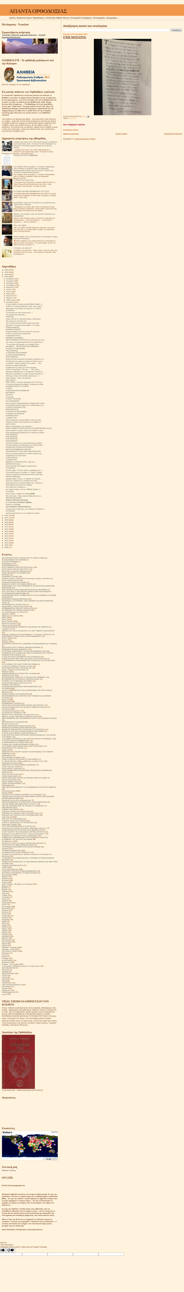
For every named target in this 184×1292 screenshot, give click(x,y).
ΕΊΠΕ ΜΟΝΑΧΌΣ (74, 37)
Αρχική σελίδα (121, 134)
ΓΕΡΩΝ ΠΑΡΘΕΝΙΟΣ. (13, 476)
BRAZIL (5, 890)
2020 (6, 520)
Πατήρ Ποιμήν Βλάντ (9, 780)
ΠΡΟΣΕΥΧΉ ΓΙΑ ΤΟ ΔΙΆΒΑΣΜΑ (26, 155)
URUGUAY (6, 979)
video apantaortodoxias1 (11, 985)
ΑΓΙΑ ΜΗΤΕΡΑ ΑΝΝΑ (10, 562)
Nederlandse (6, 940)
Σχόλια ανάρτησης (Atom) (84, 139)
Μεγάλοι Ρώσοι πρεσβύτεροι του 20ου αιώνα (18, 714)
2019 (6, 522)
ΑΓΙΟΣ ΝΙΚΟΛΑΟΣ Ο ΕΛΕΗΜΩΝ (14, 573)
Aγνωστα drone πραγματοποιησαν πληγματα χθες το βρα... (26, 403)
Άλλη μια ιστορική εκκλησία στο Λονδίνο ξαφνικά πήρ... (24, 453)
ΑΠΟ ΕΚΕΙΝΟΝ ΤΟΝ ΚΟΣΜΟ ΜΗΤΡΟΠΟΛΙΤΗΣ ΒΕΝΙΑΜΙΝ (24, 590)
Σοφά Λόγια (72, 118)
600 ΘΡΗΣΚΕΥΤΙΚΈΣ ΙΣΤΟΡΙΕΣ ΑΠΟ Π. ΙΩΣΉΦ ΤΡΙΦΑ (23, 558)
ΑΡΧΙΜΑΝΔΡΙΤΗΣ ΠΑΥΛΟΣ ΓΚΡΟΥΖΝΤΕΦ (18, 608)
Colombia (5, 897)
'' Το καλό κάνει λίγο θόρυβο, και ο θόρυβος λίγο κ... (23, 344)
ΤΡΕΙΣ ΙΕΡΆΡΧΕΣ (12, 351)
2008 (6, 547)
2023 (6, 276)
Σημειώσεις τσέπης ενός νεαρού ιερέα (16, 811)
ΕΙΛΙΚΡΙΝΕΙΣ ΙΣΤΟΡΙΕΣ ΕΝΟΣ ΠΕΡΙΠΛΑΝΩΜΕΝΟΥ (21, 636)
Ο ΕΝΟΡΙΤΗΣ (10, 468)
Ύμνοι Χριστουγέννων (10, 869)
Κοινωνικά (5, 709)
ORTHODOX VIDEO (9, 951)
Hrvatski (5, 917)
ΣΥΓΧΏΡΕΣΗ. (10, 511)
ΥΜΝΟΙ (4, 867)
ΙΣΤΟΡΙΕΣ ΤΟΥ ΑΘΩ (9, 685)
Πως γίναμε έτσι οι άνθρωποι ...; (16, 487)
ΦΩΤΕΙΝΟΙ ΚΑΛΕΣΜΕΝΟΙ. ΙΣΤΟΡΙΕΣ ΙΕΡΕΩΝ (19, 873)
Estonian (5, 912)
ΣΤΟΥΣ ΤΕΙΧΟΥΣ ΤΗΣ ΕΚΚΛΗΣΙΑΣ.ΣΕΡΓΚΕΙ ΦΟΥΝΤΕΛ (23, 832)
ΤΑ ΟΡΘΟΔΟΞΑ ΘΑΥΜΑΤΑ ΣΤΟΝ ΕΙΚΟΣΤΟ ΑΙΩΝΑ (21, 847)
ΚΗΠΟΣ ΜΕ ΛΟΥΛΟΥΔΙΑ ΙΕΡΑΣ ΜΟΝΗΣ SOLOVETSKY (23, 705)
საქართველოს (8, 992)
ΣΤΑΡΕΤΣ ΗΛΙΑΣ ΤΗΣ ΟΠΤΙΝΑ (13, 821)
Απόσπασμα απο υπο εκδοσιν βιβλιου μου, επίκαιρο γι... (25, 483)
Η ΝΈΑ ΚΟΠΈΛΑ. (12, 458)
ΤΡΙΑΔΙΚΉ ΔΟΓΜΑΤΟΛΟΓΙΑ (12, 865)
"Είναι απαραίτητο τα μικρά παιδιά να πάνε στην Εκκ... (24, 420)
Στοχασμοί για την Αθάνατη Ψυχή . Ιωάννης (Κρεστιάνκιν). (23, 834)
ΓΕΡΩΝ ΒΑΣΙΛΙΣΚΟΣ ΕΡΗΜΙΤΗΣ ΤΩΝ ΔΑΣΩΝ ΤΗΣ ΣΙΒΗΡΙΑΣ (25, 627)
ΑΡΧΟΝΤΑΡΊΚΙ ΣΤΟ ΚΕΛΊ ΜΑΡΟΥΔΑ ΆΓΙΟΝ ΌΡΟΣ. (23, 451)
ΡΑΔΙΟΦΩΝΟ (7, 808)
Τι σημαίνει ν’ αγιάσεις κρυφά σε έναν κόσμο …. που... (24, 363)
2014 (6, 533)
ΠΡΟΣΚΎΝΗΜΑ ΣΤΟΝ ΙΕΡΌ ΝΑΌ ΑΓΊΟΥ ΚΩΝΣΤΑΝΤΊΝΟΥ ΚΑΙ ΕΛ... (29, 428)
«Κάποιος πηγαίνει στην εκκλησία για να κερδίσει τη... (24, 422)
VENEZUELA (7, 983)
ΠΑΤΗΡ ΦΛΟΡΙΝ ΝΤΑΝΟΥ (12, 783)
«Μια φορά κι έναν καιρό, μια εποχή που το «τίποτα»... (24, 308)
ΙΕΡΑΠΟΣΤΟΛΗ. (8, 675)
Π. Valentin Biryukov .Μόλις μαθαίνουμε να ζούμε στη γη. (23, 761)
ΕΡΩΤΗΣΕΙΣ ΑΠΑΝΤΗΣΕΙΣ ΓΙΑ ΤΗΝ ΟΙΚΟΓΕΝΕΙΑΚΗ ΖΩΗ (24, 651)
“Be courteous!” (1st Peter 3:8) (16, 321)
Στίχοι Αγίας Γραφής (9, 824)
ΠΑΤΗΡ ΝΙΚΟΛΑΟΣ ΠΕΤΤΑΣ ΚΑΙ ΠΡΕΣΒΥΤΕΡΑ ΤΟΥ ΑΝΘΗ (24, 778)
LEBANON (6, 936)
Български (6, 986)
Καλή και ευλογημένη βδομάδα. (16, 365)
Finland (4, 914)
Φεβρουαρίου (11, 300)
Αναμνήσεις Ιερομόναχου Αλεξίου (14, 582)
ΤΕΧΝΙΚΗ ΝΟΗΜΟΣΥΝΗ (11, 850)
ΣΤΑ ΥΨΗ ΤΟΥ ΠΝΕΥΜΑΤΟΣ (13, 819)
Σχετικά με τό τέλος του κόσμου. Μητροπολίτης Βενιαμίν (22, 843)
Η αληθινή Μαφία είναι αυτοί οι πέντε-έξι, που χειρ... (23, 331)
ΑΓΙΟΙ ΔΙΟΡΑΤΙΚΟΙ (9, 565)
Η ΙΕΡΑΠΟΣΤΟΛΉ (12, 416)
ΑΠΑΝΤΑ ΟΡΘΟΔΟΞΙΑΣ (38, 11)
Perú (3, 955)
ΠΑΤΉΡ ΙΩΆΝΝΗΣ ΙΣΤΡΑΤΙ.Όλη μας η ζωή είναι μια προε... (26, 340)
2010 (6, 543)
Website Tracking (8, 1170)
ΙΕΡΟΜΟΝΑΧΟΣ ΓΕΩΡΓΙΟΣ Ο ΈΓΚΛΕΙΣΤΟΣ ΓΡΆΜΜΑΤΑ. (24, 677)
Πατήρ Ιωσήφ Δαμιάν (10, 776)
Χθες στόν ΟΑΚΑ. (20, 225)
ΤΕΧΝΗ (5, 849)
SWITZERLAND (8, 973)
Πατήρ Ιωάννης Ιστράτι (10, 774)
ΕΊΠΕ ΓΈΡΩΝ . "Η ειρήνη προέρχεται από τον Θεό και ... (25, 382)
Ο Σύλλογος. (10, 397)
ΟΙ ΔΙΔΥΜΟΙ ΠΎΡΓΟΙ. (13, 336)
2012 (6, 538)
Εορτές (4, 640)
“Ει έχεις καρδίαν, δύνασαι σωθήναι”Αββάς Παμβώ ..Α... (24, 304)
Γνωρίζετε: (6, 629)
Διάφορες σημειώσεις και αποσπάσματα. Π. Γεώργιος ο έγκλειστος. (27, 634)
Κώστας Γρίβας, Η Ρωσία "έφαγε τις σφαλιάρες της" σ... (24, 470)
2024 (6, 274)
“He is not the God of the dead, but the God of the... (23, 323)
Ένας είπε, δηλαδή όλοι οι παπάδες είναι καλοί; (21, 481)
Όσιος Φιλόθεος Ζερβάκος (11, 757)
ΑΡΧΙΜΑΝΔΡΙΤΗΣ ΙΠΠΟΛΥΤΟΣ (14, 604)
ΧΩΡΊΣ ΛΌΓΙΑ (10, 424)
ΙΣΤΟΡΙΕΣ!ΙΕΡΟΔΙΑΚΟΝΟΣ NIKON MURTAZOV (20, 686)
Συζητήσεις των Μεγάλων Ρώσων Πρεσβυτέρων (20, 835)
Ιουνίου (9, 291)
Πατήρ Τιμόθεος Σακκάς (11, 781)
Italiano (4, 929)
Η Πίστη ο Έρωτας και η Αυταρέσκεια (18, 333)
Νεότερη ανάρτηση (71, 134)
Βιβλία (4, 617)
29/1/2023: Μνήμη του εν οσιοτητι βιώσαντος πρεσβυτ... (24, 443)
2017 (6, 527)
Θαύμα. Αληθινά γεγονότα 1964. (14, 670)
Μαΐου (8, 294)
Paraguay (5, 953)
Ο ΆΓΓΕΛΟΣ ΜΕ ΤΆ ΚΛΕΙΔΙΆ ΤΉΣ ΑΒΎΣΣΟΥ (21, 466)
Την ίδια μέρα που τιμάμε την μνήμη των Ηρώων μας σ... (25, 361)
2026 (6, 270)
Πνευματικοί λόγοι (8, 791)
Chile (4, 893)
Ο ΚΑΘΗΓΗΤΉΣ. (11, 460)
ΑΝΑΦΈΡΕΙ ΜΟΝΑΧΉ (13, 329)
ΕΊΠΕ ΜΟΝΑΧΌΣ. (12, 441)
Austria (4, 882)
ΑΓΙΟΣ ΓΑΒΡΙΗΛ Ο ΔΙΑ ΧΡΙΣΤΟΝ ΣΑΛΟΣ (17, 567)
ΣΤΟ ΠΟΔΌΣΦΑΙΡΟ (12, 401)
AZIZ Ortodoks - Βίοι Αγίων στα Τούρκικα (17, 884)
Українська (6, 990)
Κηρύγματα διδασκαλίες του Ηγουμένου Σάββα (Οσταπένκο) (24, 707)
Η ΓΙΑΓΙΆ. (9, 388)
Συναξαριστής (7, 841)
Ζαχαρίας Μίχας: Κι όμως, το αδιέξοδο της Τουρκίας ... (24, 479)
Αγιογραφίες (6, 563)
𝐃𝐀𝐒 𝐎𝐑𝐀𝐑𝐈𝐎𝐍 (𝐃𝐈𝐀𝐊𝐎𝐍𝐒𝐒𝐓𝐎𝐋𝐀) (18, 507)
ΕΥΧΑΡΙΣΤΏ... (11, 310)
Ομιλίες (4, 750)
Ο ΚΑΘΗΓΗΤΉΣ (11, 418)
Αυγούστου (10, 287)
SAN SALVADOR (8, 968)
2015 (6, 531)
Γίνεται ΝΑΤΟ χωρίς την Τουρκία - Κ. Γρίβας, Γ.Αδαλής (24, 472)
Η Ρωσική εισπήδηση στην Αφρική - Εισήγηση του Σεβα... (25, 384)
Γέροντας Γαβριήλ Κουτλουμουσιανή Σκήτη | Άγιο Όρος (24, 474)
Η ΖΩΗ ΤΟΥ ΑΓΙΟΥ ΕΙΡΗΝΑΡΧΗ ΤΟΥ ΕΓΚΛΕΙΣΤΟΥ (21, 657)
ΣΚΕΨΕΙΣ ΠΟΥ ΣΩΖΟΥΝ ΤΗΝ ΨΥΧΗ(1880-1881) (20, 815)
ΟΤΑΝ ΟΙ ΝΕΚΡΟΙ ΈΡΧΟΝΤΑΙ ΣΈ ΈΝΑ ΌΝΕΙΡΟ (20, 759)
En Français (6, 906)
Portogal (5, 958)
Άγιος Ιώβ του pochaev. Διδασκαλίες (15, 571)
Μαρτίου (9, 298)
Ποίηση (4, 793)
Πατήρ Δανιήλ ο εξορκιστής (12, 768)
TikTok (4, 977)
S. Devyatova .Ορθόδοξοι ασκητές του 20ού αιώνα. (21, 966)
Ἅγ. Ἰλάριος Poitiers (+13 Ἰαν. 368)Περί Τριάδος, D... (23, 489)
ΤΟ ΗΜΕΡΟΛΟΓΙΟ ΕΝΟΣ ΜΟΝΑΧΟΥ (16, 852)
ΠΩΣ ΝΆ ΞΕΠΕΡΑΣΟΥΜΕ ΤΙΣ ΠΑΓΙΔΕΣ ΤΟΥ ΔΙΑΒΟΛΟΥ (23, 806)
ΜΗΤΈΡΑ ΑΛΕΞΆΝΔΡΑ (13, 498)
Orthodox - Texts (8, 949)
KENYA (4, 932)
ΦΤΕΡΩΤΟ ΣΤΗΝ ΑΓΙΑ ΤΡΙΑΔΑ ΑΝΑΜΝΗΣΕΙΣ (19, 871)
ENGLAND (6, 908)
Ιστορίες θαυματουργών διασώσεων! (15, 683)
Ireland (4, 925)
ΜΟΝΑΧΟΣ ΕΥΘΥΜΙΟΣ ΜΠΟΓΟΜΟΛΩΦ (17, 727)
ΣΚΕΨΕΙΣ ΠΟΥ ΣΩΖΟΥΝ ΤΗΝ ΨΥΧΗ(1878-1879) (20, 813)
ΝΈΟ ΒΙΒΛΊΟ (10, 392)
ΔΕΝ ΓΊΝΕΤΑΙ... (11, 380)
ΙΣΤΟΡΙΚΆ (5, 688)
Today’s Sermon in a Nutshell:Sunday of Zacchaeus (23, 319)
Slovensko (6, 970)
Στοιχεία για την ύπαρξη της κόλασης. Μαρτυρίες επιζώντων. (24, 828)
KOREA (5, 934)
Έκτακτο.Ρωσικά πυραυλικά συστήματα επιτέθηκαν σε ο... (25, 359)
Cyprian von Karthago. (13, 504)
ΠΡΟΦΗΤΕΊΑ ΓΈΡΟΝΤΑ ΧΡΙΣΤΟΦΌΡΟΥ (20, 447)
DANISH (5, 901)
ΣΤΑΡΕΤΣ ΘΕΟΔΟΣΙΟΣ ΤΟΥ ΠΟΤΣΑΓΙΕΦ (17, 822)
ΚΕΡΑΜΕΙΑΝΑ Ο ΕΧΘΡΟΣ (12, 703)
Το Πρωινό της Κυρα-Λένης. (24, 180)
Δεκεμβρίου (10, 279)
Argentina (5, 878)
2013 (6, 536)
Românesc (6, 962)
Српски (4, 988)
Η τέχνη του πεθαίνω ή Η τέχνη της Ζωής (17, 666)
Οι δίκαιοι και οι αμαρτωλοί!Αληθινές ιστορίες (18, 744)
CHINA (4, 895)
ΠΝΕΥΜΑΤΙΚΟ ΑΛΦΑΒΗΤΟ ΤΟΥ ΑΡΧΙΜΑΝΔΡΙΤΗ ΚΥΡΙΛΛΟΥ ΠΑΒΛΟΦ (29, 787)
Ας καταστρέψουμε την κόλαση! (13, 612)
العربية (4, 994)
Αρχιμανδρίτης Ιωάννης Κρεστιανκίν (15, 606)
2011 (6, 540)
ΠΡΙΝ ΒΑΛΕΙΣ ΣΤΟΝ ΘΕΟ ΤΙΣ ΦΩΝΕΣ (19, 485)
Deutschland (6, 903)
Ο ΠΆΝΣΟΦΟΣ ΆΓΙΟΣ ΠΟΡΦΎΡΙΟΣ (15, 742)
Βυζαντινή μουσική (9, 623)
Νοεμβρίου (10, 281)
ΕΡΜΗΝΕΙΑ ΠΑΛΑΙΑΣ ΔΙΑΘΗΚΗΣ (14, 649)
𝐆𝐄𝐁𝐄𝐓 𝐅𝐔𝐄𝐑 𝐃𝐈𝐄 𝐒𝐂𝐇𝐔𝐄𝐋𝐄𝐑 (17, 500)
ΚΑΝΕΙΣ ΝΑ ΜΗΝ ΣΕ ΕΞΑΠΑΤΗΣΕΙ (15, 694)
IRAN (4, 923)
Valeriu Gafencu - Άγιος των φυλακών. (18, 378)
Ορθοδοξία (6, 755)
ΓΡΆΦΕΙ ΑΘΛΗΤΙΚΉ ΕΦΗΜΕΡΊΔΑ (17, 390)
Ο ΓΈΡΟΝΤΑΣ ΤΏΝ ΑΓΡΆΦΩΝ (16, 353)
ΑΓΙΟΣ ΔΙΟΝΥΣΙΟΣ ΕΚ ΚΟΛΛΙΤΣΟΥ (15, 569)
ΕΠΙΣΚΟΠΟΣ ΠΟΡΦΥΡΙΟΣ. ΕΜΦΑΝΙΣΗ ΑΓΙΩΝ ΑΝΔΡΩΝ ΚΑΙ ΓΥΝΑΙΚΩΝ (29, 644)
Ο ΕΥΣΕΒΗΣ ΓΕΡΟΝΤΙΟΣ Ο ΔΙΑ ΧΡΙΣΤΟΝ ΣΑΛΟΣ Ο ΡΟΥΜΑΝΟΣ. (27, 739)
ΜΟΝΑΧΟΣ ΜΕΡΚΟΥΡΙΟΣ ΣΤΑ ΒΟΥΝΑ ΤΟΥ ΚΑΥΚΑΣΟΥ (23, 729)
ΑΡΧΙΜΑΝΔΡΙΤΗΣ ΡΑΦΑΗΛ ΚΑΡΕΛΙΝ (16, 610)
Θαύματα (5, 672)
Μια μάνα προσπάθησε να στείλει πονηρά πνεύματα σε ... (25, 374)
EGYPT (5, 904)
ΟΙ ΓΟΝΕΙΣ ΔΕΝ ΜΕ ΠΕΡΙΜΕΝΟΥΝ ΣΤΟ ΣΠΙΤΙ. (32, 191)
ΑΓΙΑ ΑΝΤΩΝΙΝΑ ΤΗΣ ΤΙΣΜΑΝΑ (14, 560)
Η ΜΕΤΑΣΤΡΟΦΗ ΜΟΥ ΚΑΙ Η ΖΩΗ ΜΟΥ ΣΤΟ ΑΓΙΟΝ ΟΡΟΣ (24, 658)
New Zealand (7, 942)
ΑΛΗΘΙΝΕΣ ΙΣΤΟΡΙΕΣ (10, 576)
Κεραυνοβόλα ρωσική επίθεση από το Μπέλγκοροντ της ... (25, 405)
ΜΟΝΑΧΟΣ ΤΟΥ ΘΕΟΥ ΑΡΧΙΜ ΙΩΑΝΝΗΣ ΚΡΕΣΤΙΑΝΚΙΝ (23, 731)
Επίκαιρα (5, 642)
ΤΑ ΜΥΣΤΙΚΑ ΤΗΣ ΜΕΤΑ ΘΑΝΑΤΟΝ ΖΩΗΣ (18, 845)
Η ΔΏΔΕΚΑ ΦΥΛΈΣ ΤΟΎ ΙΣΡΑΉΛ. (17, 386)
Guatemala (6, 916)
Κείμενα (5, 699)
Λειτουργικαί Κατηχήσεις (11, 711)
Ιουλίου (9, 289)
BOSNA (5, 888)
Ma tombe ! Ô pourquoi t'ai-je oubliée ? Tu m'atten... (23, 325)
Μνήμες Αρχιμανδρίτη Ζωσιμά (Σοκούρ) (16, 726)
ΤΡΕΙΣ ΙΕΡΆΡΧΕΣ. (12, 357)
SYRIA (4, 975)
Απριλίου (9, 296)
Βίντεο (4, 619)
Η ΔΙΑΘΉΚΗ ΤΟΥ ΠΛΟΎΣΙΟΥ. (16, 456)
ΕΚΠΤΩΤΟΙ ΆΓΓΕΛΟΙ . (13, 464)
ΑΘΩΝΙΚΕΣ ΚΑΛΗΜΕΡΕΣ (14, 338)
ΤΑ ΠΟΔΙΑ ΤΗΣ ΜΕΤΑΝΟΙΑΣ (15, 348)
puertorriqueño (7, 960)
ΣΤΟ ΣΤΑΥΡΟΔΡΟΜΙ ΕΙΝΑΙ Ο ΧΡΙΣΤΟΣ (17, 826)
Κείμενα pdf (6, 701)
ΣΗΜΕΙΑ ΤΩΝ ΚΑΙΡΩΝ (10, 809)
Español (5, 910)
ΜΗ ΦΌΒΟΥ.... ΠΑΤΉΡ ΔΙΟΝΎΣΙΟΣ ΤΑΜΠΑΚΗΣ (22, 346)
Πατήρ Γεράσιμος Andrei (11, 767)
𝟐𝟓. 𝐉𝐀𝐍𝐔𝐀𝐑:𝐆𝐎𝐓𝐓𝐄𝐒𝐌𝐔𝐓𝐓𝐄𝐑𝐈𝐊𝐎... (19, 502)
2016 (6, 529)
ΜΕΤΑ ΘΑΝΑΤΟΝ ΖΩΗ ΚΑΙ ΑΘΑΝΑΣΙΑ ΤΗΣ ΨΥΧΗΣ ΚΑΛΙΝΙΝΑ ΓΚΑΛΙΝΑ (29, 718)
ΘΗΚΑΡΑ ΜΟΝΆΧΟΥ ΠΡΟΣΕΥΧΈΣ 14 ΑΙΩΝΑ (19, 673)
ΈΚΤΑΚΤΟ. (9, 395)
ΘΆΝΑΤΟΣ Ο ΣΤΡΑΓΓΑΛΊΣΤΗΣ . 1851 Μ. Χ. (21, 462)
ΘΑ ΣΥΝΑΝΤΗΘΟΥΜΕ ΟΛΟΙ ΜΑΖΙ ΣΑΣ (17, 668)
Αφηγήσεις (6, 614)
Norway (5, 945)
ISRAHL (5, 927)
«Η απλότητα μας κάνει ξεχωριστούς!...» (19, 312)
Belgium (5, 886)
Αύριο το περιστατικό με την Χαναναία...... (20, 426)
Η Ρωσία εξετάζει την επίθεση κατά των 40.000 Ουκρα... (24, 445)
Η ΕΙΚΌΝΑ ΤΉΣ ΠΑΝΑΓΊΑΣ (15, 414)
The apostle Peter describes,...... (17, 315)
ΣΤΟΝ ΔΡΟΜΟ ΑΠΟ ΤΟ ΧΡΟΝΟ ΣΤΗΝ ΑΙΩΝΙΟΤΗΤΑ (22, 830)
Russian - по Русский (10, 964)
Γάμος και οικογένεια (9, 625)
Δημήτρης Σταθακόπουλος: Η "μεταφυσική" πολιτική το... (25, 372)
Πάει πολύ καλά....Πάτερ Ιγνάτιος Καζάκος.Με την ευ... (24, 496)
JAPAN (4, 931)
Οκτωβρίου (10, 283)
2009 (6, 545)
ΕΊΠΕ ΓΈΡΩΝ (7, 638)
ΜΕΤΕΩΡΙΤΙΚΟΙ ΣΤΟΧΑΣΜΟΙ (13, 722)
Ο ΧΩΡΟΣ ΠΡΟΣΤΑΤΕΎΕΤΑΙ (16, 407)
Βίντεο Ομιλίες (7, 621)
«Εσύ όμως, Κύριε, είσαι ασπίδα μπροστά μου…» (22, 376)
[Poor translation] (10, 1250)
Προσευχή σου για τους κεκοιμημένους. (16, 800)
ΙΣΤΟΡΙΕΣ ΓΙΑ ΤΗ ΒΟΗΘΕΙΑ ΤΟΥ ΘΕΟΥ (17, 681)
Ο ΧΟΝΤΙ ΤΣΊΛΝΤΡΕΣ (13, 399)
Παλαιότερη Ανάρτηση (173, 134)
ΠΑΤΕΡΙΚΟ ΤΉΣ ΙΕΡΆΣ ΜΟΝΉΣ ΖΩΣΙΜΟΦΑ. (19, 765)
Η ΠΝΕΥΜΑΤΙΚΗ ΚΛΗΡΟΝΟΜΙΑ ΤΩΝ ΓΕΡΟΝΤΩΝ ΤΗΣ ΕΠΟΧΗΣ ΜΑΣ (28, 660)
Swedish (5, 972)
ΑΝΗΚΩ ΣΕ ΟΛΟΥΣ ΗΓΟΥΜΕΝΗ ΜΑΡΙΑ (17, 584)
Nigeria (4, 944)
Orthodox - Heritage (9, 947)
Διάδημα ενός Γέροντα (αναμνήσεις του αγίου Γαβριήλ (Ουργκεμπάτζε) (28, 631)
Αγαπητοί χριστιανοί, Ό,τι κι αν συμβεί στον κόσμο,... (23, 513)
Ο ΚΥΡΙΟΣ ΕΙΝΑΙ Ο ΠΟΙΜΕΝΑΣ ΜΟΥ (16, 740)
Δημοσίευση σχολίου (70, 130)
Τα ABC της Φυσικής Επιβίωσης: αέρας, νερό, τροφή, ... (24, 306)
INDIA (4, 921)
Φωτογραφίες (7, 875)
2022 (6, 515)
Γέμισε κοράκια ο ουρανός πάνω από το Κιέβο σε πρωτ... (25, 430)
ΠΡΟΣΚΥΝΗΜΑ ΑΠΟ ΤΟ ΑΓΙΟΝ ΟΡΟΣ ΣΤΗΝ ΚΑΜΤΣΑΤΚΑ (24, 802)
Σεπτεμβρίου (11, 285)
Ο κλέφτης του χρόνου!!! (23, 248)
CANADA (5, 891)
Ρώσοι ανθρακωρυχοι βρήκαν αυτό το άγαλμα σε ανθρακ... (25, 432)
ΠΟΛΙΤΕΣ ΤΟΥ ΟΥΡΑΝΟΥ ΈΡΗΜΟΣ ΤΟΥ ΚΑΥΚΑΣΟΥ (22, 794)
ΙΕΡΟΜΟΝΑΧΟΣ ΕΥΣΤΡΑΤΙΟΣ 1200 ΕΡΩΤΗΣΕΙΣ (20, 679)
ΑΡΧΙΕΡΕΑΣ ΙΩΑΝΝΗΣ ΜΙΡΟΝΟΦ (15, 599)
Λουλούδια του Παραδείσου (12, 713)
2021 (6, 518)
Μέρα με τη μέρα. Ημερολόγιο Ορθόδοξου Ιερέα (19, 716)
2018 (6, 524)
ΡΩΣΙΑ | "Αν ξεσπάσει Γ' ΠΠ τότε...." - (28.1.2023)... (23, 369)
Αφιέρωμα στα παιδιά (10, 616)
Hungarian (6, 919)
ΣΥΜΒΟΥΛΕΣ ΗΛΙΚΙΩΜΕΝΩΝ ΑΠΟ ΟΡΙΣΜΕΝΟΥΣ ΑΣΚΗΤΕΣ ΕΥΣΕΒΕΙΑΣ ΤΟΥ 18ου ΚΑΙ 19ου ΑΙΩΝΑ (25, 838)
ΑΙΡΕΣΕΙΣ (5, 575)
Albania (4, 876)
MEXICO (5, 938)
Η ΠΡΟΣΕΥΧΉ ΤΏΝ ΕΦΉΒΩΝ (16, 411)
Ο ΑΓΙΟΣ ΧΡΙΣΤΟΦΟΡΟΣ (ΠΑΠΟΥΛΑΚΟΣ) (18, 733)
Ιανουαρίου (10, 302)
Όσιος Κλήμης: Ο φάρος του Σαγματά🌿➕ (20, 493)
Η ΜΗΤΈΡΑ (10, 317)
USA (3, 981)
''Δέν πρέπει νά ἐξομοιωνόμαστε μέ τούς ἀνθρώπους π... (25, 342)
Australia (5, 880)
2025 (6, 272)
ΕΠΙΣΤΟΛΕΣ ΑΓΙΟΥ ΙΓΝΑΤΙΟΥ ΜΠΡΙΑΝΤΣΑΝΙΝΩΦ (21, 647)
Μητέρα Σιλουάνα (8, 724)
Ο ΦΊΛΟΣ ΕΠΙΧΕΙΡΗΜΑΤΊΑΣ (15, 355)
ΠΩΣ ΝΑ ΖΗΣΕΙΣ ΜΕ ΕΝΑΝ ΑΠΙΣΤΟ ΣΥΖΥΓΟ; (19, 804)
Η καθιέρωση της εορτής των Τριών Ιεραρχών (21, 367)
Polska (4, 957)
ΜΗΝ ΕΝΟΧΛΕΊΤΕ (12, 409)
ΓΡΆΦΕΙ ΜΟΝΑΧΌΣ (12, 327)
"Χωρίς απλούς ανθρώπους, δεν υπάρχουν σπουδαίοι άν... (25, 509)
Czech (4, 899)
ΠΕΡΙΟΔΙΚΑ (6, 785)
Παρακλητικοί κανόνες (10, 763)
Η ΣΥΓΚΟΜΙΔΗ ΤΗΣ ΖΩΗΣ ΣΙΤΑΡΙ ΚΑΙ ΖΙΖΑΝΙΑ (20, 664)
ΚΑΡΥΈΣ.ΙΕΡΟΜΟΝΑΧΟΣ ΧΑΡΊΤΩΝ (18, 449)
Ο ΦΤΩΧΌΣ (10, 491)
